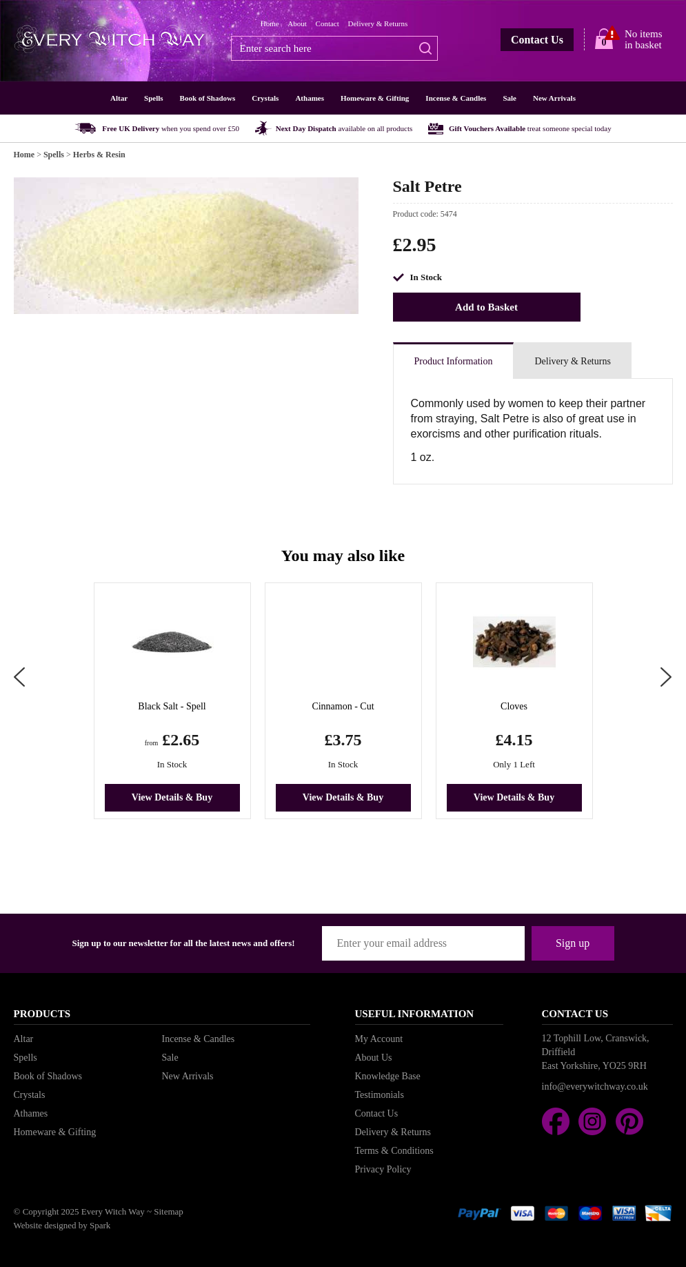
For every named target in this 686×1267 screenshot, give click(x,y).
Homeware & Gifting (375, 98)
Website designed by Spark (62, 1225)
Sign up (572, 943)
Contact (327, 23)
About (297, 23)
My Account (379, 1039)
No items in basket (644, 39)
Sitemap (168, 1211)
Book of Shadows (208, 98)
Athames (309, 98)
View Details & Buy (172, 797)
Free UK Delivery (170, 128)
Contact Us (537, 40)
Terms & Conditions (394, 1151)
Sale (509, 98)
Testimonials (379, 1095)
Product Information (453, 361)
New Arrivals (554, 98)
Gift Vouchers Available (530, 128)
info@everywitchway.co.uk (595, 1086)
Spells (153, 98)
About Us (373, 1057)
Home (270, 23)
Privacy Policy (383, 1169)
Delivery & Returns (378, 23)
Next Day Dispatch (344, 128)
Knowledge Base (388, 1076)
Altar (119, 98)
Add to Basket (486, 307)
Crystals (265, 98)
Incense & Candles (455, 98)
